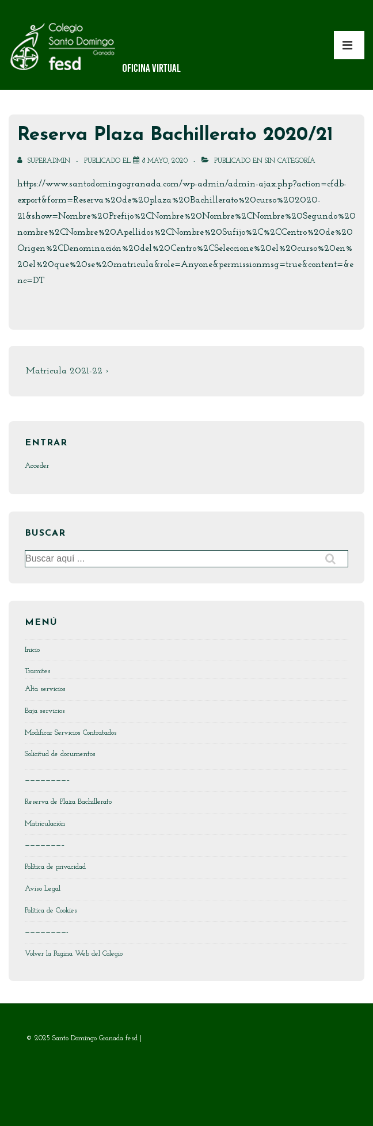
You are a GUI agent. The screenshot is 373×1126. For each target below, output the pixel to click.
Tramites (38, 671)
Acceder (37, 466)
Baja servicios (45, 711)
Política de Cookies (51, 910)
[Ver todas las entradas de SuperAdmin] (45, 161)
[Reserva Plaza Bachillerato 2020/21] (165, 161)
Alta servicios (45, 689)
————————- (46, 932)
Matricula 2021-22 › (67, 371)
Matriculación (45, 823)
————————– (47, 780)
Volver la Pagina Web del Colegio (74, 953)
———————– (45, 845)
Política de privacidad (55, 867)
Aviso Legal (42, 888)
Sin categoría (290, 161)
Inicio (32, 650)
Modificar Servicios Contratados (71, 732)
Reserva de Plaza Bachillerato (68, 802)
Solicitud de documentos (60, 754)
